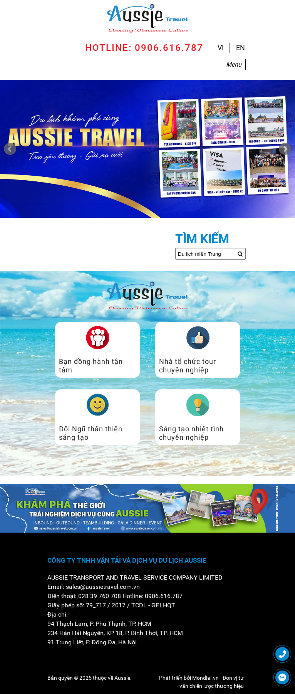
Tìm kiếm (202, 238)
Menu (233, 64)
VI (221, 48)
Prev (10, 149)
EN (240, 48)
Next (285, 149)
